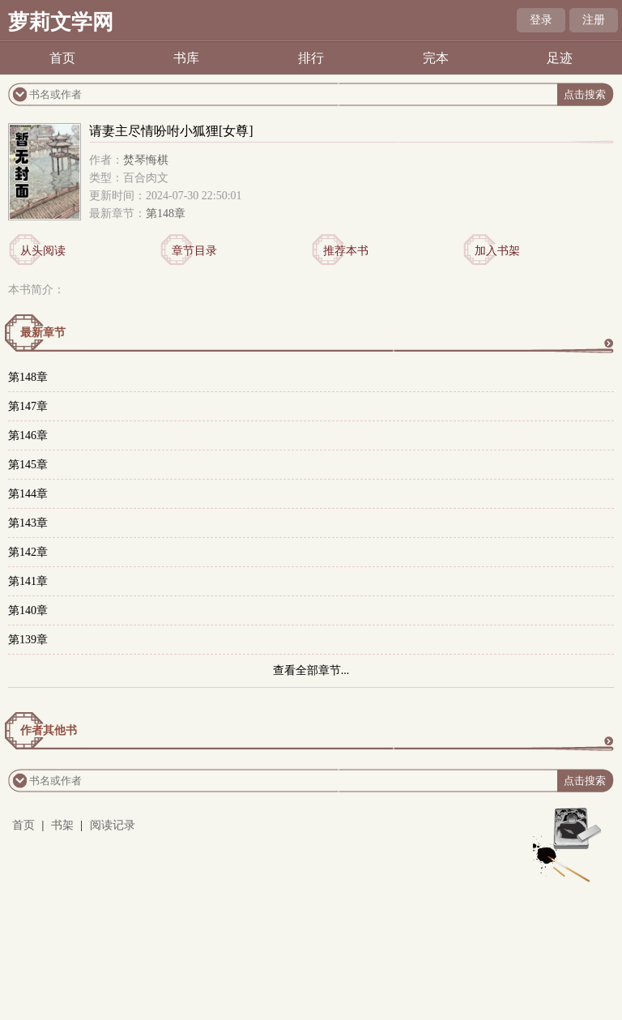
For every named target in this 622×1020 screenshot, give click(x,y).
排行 (311, 58)
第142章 (28, 552)
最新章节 (43, 332)
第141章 (28, 581)
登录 (541, 20)
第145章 (28, 465)
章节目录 (194, 251)
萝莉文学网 (60, 22)
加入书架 (497, 251)
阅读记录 (112, 825)
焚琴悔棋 (145, 160)
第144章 (28, 494)
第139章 (28, 640)
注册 (593, 20)
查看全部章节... (311, 670)
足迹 (560, 58)
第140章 (28, 610)
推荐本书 (346, 251)
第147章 (28, 406)
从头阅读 (43, 251)
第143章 (28, 523)
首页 (62, 58)
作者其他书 (48, 730)
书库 (186, 58)
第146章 (28, 435)
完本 (436, 58)
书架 (62, 825)
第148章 (165, 213)
